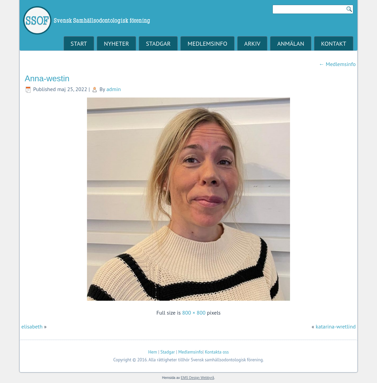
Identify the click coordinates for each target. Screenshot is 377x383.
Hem (152, 352)
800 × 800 (193, 312)
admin (113, 89)
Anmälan (290, 43)
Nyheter (116, 43)
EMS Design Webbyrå (197, 378)
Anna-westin (47, 78)
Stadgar (158, 43)
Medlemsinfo (207, 43)
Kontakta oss (217, 352)
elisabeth (32, 326)
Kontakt (333, 43)
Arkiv (252, 43)
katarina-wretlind (336, 326)
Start (79, 43)
